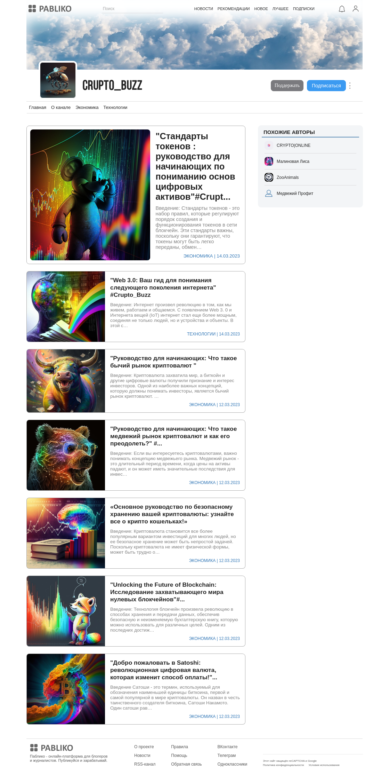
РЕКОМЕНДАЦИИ (233, 9)
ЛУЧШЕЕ (280, 9)
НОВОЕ (261, 9)
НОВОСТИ (203, 9)
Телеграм (227, 755)
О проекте (144, 746)
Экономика (86, 107)
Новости (142, 755)
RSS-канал (144, 764)
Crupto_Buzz (112, 86)
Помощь (179, 755)
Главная (37, 107)
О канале (61, 107)
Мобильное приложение (286, 746)
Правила (179, 746)
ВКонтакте (228, 746)
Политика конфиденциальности (283, 765)
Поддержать (287, 85)
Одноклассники (233, 764)
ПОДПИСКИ (303, 9)
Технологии (115, 107)
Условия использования (324, 765)
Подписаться (326, 85)
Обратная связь (186, 764)
